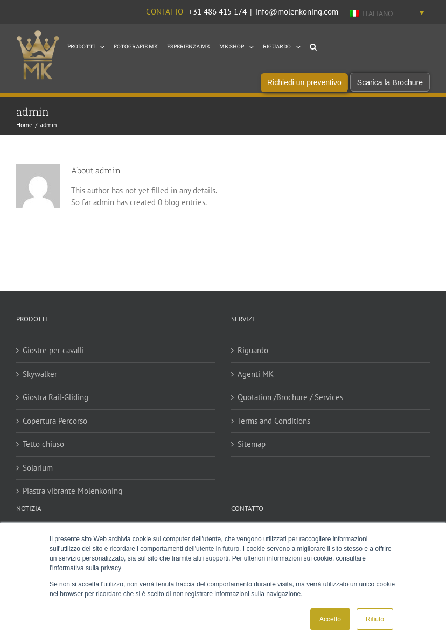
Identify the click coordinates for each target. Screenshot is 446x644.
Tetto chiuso (43, 451)
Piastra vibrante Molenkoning (72, 498)
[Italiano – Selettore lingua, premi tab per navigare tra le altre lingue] (387, 12)
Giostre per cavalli (53, 358)
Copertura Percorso (55, 428)
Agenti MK (256, 381)
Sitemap (252, 451)
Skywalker (40, 381)
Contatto (164, 11)
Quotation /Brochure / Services (290, 405)
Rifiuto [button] (375, 619)
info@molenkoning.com (296, 11)
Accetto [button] (330, 619)
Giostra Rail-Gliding (55, 405)
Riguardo (253, 358)
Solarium (38, 475)
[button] (313, 45)
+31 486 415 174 (218, 11)
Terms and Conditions (274, 428)
